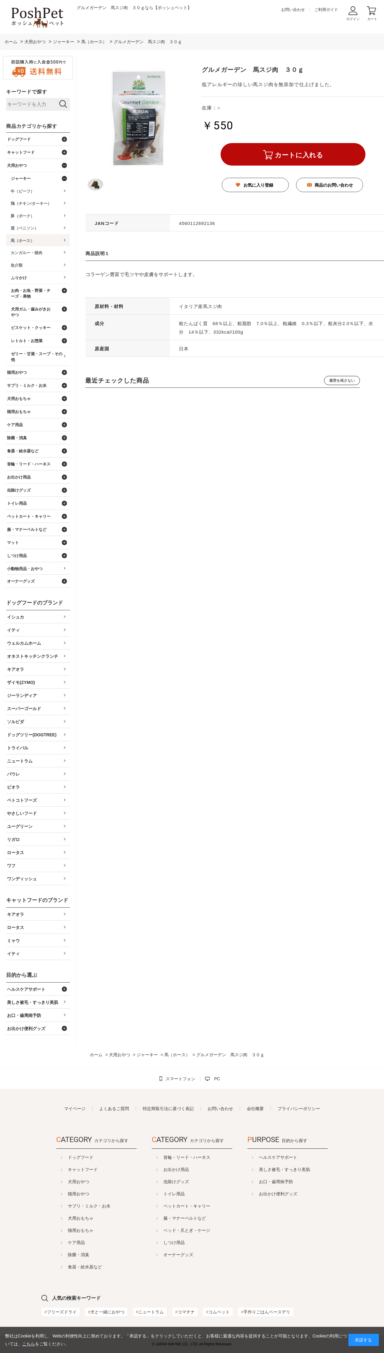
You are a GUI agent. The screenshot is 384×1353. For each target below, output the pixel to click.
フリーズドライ (60, 1311)
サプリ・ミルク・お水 (89, 1206)
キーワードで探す (26, 91)
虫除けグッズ (176, 1181)
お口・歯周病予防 (276, 1181)
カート (372, 19)
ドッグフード (80, 1157)
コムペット (218, 1311)
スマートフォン (180, 1078)
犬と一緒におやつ (106, 1311)
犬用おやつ (78, 1181)
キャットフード (83, 1169)
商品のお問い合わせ (334, 185)
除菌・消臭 (78, 1254)
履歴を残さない (342, 380)
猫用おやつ (78, 1193)
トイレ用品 (174, 1193)
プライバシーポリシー (299, 1108)
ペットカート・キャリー (186, 1206)
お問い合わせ (293, 10)
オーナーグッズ (178, 1254)
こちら (28, 1343)
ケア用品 (76, 1242)
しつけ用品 (174, 1242)
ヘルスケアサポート (278, 1157)
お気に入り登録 (258, 185)
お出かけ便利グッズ (278, 1193)
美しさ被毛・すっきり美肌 (284, 1169)
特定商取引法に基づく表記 (168, 1108)
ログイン (353, 19)
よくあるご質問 (114, 1108)
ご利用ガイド (326, 10)
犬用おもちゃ (80, 1218)
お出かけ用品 (176, 1169)
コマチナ (185, 1311)
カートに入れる (299, 155)
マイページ (75, 1108)
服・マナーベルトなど (184, 1218)
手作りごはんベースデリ (265, 1311)
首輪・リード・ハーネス (186, 1157)
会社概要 (255, 1108)
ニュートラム (150, 1311)
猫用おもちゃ (80, 1230)
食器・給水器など (85, 1266)
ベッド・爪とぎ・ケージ (186, 1230)
